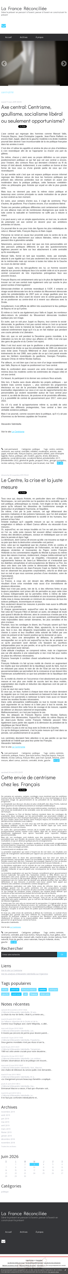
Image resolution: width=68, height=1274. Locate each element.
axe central (15, 451)
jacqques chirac (41, 460)
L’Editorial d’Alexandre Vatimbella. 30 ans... (19, 1012)
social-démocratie (18, 458)
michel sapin (17, 937)
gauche (5, 994)
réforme (55, 757)
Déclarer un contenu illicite (10, 1265)
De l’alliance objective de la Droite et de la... (20, 1021)
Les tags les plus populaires (52, 1263)
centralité (25, 451)
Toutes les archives (8, 1147)
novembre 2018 (8, 1143)
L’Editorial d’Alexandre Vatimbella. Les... (18, 1030)
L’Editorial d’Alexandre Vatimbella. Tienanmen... (21, 1049)
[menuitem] (8, 37)
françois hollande (45, 939)
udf (25, 456)
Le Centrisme (18, 432)
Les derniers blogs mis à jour (16, 1263)
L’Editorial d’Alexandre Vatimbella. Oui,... (18, 1086)
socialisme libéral (34, 458)
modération (44, 451)
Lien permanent (9, 449)
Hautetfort (39, 1260)
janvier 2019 (6, 1136)
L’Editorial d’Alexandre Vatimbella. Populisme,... (21, 1040)
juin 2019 (5, 1119)
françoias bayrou (49, 755)
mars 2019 (5, 1129)
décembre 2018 (8, 1139)
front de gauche (16, 939)
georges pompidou (58, 460)
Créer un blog (30, 1260)
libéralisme (53, 456)
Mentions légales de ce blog (27, 1265)
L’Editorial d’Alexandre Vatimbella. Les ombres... (21, 1058)
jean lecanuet (39, 463)
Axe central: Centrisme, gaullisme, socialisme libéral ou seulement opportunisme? (33, 113)
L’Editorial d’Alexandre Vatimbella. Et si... (18, 1077)
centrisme (16, 994)
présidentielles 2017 (51, 458)
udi (25, 994)
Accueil (8, 37)
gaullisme (5, 458)
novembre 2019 (8, 1112)
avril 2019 (5, 1125)
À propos (39, 37)
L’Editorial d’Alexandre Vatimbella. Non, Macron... (22, 1067)
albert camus (14, 760)
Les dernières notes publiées (34, 1263)
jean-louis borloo (33, 755)
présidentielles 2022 (9, 460)
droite (4, 989)
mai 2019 (5, 1122)
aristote (53, 451)
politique (53, 989)
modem (31, 456)
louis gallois (55, 934)
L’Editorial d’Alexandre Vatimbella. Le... (17, 1095)
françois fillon (29, 757)
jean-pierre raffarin (41, 453)
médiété (34, 451)
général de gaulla (26, 460)
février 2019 (6, 1132)
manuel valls (12, 453)
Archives (24, 37)
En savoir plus (53, 1272)
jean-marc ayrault (43, 757)
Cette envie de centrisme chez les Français (28, 780)
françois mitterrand (23, 463)
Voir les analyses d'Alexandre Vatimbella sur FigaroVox (24, 974)
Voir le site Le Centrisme (11, 970)
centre (42, 989)
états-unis (45, 994)
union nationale (30, 939)
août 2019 (5, 1115)
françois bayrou (29, 989)
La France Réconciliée (24, 8)
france (33, 994)
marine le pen (41, 937)
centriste (14, 989)
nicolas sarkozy (7, 463)
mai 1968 (50, 463)
